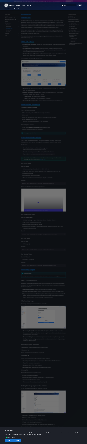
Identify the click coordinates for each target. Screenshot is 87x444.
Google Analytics (11, 437)
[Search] (68, 5)
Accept (9, 440)
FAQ (18, 8)
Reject (17, 440)
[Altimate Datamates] (6, 5)
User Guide (7, 8)
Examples (14, 8)
